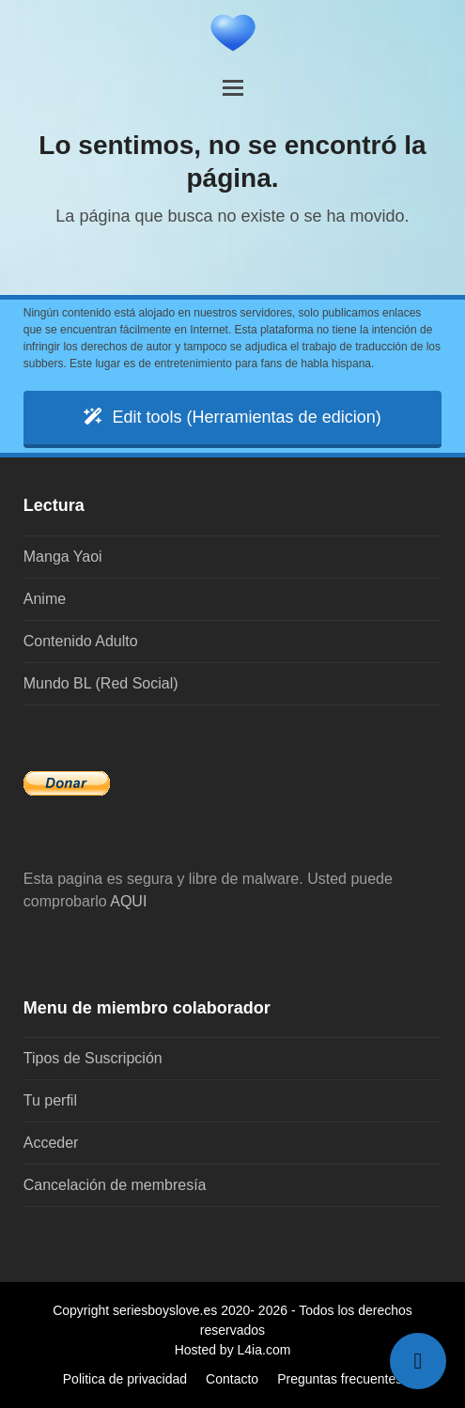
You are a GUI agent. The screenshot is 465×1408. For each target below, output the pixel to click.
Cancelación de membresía (115, 1185)
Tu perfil (50, 1100)
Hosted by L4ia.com (233, 1349)
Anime (44, 599)
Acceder (51, 1143)
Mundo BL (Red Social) (100, 683)
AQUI (128, 901)
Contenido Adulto (80, 641)
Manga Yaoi (62, 557)
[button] (233, 88)
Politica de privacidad (125, 1378)
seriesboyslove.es (165, 1310)
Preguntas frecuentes (339, 1378)
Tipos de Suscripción (93, 1058)
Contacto (232, 1378)
